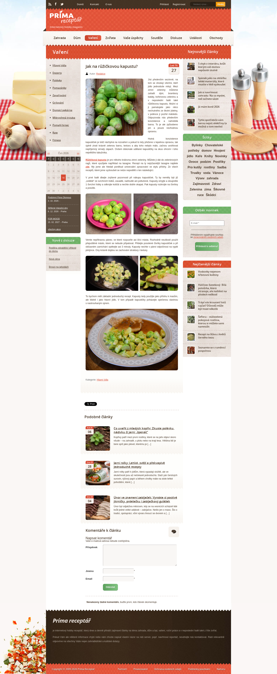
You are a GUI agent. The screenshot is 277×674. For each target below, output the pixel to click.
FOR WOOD (54, 219)
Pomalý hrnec (61, 125)
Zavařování (59, 95)
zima (207, 189)
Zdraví (216, 183)
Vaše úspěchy (133, 38)
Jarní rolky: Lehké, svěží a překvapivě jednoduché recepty (139, 465)
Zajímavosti (201, 183)
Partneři (122, 669)
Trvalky (195, 173)
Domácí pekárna (62, 110)
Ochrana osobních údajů (167, 669)
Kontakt (94, 4)
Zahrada (60, 38)
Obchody (216, 38)
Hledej (220, 4)
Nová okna (54, 259)
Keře (198, 156)
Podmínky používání (199, 669)
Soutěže (157, 38)
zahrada (212, 178)
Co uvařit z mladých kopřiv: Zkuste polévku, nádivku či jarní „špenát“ (144, 430)
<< (48, 153)
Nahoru (221, 669)
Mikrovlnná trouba (64, 117)
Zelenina (196, 189)
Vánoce (218, 173)
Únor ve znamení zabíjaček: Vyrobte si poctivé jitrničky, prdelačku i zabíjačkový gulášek (145, 499)
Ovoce (193, 161)
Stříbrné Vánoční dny (58, 208)
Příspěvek (91, 547)
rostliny (209, 167)
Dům (77, 38)
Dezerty (57, 73)
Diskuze (176, 38)
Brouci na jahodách (59, 267)
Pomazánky (59, 88)
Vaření (93, 38)
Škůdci (211, 195)
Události (196, 38)
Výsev (200, 178)
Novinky (221, 156)
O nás (108, 4)
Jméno (90, 571)
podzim (205, 161)
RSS (50, 4)
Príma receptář (66, 17)
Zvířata (110, 38)
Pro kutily (195, 167)
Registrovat (179, 4)
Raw (55, 132)
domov (207, 150)
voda (206, 173)
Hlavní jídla (102, 379)
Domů (80, 4)
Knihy (208, 156)
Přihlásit (164, 4)
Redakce (100, 73)
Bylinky (197, 145)
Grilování (58, 102)
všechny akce (54, 229)
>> (78, 153)
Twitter (62, 4)
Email (89, 578)
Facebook (56, 4)
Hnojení (219, 150)
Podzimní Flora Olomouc (59, 197)
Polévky (57, 80)
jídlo (190, 156)
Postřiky (219, 161)
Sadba (221, 167)
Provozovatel (140, 669)
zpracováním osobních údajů (208, 237)
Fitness (57, 140)
